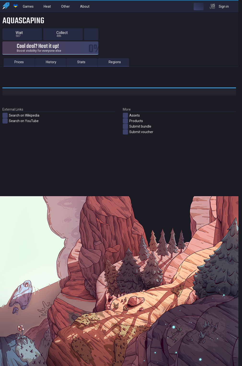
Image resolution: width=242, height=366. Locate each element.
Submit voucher (138, 132)
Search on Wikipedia (20, 115)
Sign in (227, 6)
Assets (131, 115)
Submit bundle (137, 126)
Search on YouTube (20, 121)
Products (133, 121)
